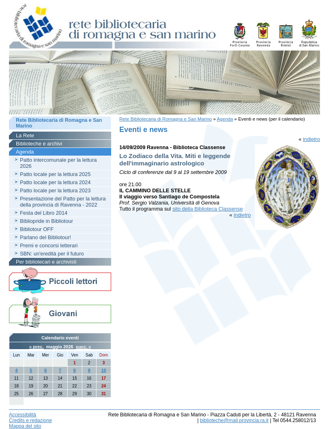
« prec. (36, 346)
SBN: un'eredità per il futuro (52, 254)
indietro (311, 139)
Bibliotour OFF (37, 229)
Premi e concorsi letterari (49, 245)
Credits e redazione (30, 420)
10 (103, 370)
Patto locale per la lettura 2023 (55, 190)
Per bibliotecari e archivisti (46, 262)
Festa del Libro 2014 (44, 213)
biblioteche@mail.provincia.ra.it (234, 420)
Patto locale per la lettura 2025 (55, 174)
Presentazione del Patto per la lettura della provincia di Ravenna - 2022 (63, 202)
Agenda (225, 119)
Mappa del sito (25, 426)
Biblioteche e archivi (39, 144)
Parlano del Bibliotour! (45, 237)
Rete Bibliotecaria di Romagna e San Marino (165, 119)
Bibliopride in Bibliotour (46, 221)
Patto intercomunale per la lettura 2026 (58, 163)
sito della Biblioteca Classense (207, 209)
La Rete (25, 135)
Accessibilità (22, 415)
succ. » (83, 346)
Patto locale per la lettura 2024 (55, 182)
